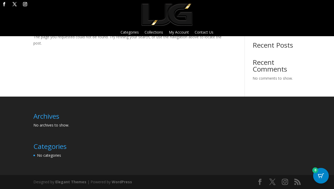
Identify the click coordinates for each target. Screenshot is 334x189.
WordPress (122, 181)
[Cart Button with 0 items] (321, 176)
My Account (179, 32)
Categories (130, 32)
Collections (154, 32)
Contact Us (204, 32)
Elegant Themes (70, 181)
